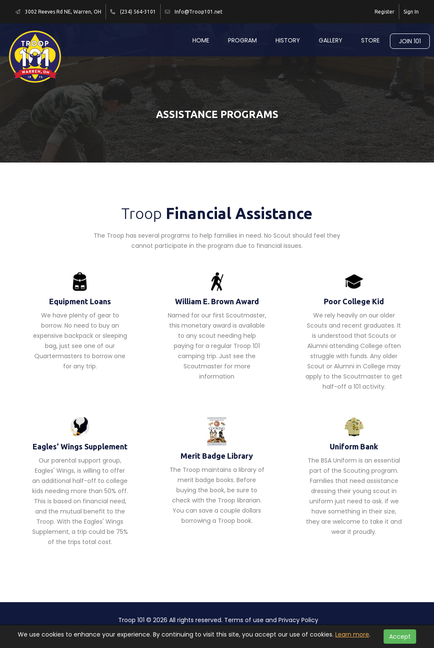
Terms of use (244, 620)
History (287, 40)
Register (385, 11)
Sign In (411, 11)
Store (370, 40)
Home (200, 40)
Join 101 (410, 41)
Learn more (352, 634)
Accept (400, 636)
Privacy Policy (298, 620)
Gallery (330, 40)
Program (242, 40)
